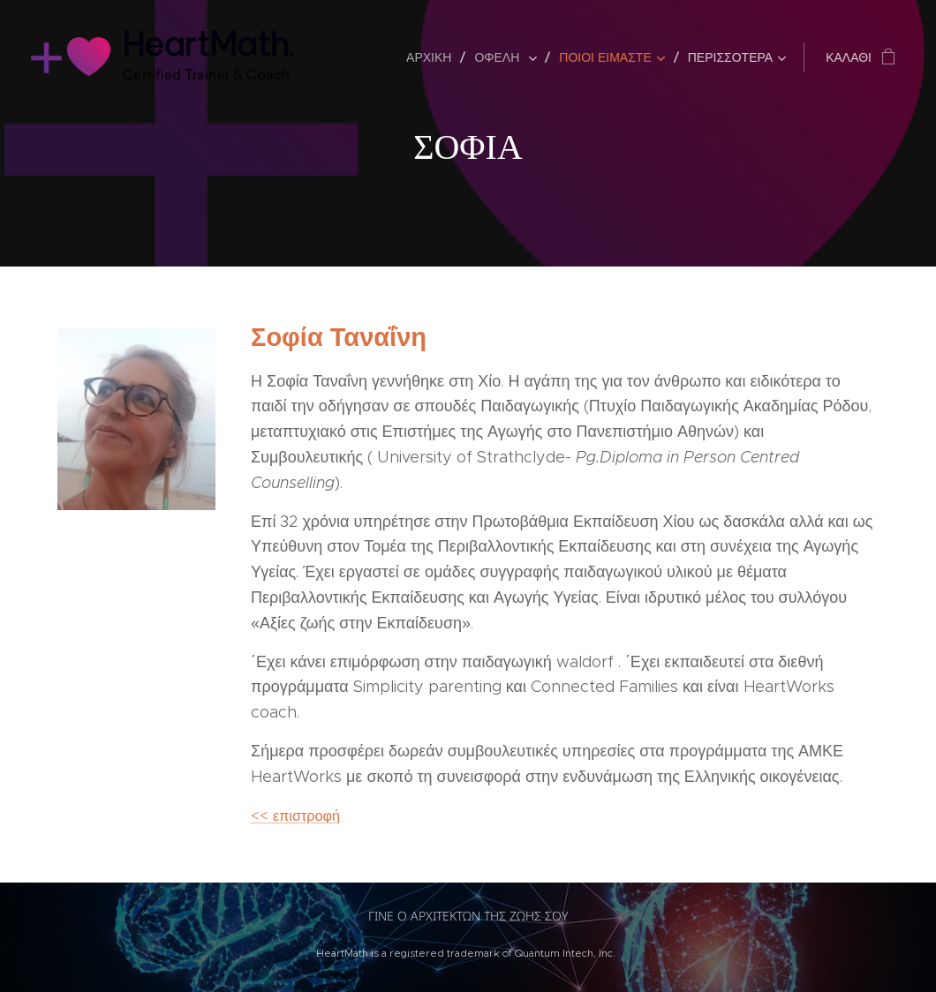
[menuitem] (433, 57)
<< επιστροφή (295, 815)
